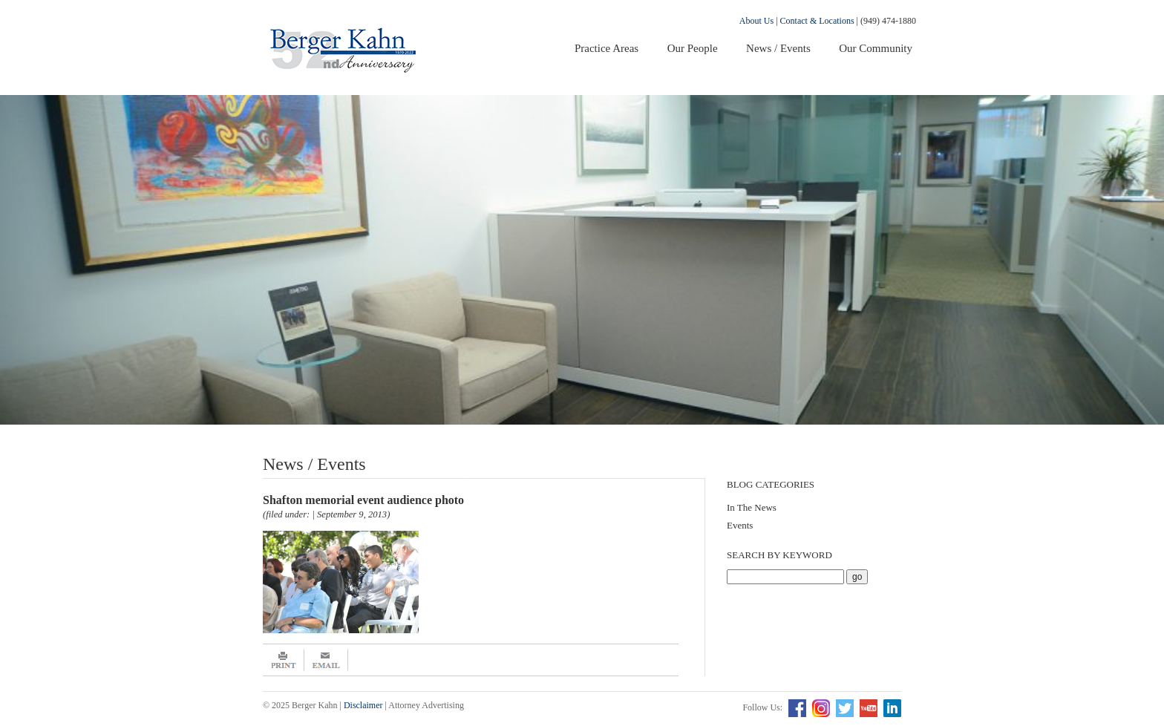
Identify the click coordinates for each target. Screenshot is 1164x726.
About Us (756, 21)
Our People (692, 48)
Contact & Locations (817, 21)
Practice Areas (606, 48)
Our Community (875, 48)
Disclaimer (363, 705)
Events (740, 525)
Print (283, 660)
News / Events (778, 48)
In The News (751, 507)
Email (326, 660)
